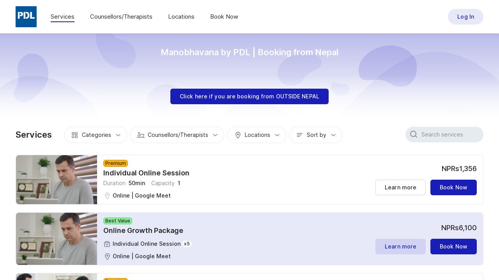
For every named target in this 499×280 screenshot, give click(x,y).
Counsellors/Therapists (121, 16)
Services (62, 16)
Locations (181, 16)
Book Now (224, 16)
